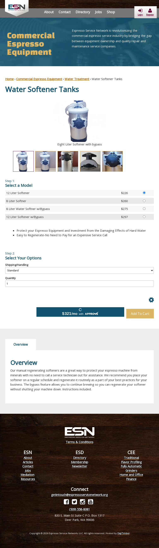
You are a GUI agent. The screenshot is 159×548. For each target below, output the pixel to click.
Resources (28, 479)
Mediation (27, 474)
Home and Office (131, 474)
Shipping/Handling (16, 265)
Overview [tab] (20, 344)
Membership (79, 462)
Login (140, 12)
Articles (28, 462)
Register (150, 12)
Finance (131, 479)
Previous (2, 123)
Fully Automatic (131, 466)
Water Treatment (77, 79)
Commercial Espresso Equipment (39, 79)
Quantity (10, 278)
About (49, 12)
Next (157, 123)
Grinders (131, 470)
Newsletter (79, 466)
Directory (83, 12)
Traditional (131, 458)
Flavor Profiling (131, 462)
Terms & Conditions (79, 442)
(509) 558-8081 (79, 509)
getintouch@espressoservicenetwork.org (79, 495)
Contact (65, 12)
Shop (111, 12)
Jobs (98, 12)
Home (9, 79)
